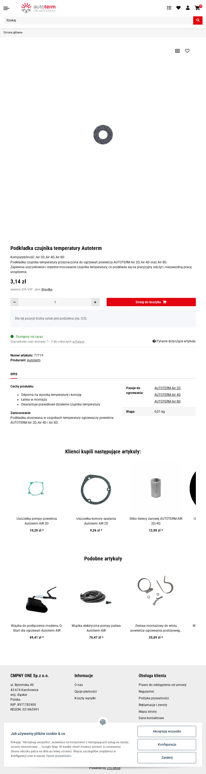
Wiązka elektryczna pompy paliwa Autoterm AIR (96, 628)
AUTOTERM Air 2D (167, 388)
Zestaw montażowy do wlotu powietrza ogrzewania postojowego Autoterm (156, 628)
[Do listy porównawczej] (177, 51)
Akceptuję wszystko (167, 731)
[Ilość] (54, 302)
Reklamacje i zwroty (153, 705)
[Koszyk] (197, 8)
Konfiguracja (167, 744)
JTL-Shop (114, 768)
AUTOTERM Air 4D (167, 395)
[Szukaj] (98, 20)
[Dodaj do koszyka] (151, 302)
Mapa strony (148, 712)
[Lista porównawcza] (169, 8)
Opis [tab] (13, 374)
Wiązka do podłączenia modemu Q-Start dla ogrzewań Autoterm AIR (36, 628)
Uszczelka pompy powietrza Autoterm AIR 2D (37, 521)
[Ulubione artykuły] (179, 8)
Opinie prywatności (58, 756)
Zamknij (167, 758)
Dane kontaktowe (151, 718)
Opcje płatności (86, 691)
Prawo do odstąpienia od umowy (162, 685)
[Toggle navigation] (6, 8)
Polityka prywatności (154, 698)
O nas (79, 685)
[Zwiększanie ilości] (95, 302)
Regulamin (146, 691)
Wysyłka (46, 289)
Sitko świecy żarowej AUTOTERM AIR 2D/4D (156, 521)
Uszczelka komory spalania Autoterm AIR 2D (96, 521)
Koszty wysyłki (85, 698)
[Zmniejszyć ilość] (14, 302)
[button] (187, 8)
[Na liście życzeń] (187, 51)
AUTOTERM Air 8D (167, 401)
